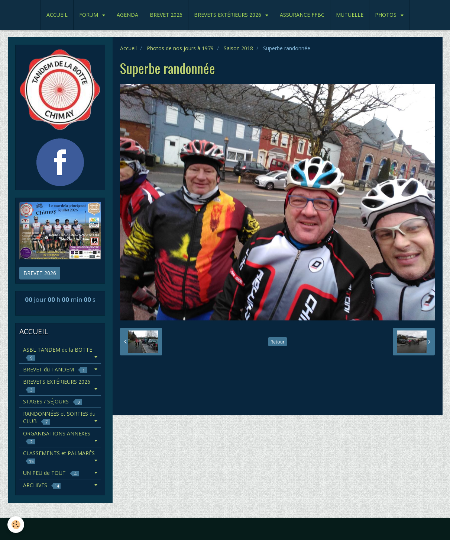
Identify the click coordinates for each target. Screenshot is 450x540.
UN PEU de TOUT (51, 472)
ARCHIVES (42, 485)
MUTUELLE (349, 14)
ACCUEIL (57, 14)
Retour (278, 342)
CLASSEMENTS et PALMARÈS (59, 457)
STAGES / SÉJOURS (52, 401)
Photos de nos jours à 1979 (180, 48)
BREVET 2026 (166, 14)
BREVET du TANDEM (55, 369)
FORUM (89, 14)
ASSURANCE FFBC (302, 14)
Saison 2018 (238, 48)
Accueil (128, 48)
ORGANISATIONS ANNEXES (56, 437)
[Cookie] (15, 524)
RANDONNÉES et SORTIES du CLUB (59, 417)
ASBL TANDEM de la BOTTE (57, 353)
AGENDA (127, 14)
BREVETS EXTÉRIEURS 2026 (228, 14)
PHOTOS (386, 14)
